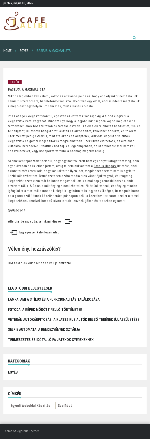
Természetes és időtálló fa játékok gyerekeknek (51, 340)
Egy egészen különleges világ (39, 232)
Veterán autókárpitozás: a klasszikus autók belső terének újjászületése (73, 319)
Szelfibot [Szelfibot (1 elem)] (65, 405)
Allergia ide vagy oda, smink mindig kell (35, 221)
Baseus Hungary (105, 166)
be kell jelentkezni (58, 263)
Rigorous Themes (28, 431)
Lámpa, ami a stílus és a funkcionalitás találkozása (54, 299)
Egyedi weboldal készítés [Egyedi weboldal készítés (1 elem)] (30, 405)
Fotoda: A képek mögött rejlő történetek (45, 309)
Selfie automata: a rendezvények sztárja (44, 329)
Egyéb (14, 82)
